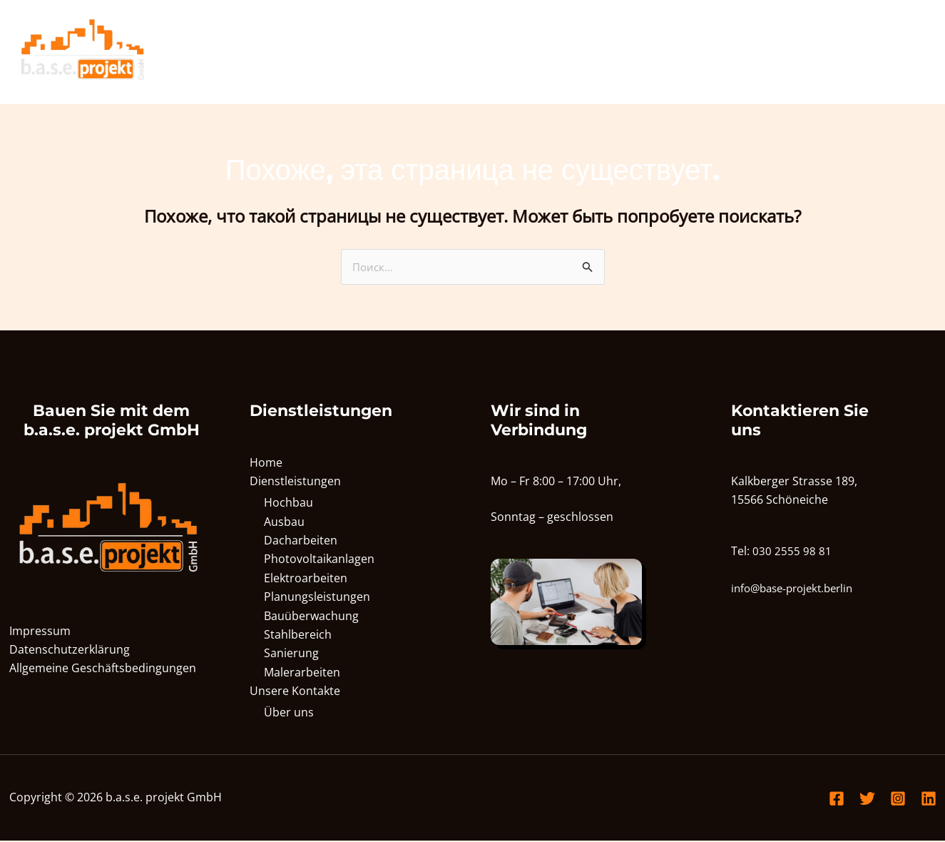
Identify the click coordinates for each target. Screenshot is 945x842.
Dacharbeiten (300, 541)
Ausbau (284, 523)
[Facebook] (836, 800)
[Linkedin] (928, 800)
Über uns (289, 713)
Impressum (40, 631)
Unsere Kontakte (866, 52)
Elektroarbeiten (305, 579)
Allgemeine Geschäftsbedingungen (102, 669)
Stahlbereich (298, 636)
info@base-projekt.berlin (797, 589)
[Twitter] (867, 800)
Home (647, 52)
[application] (785, 52)
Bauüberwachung (311, 617)
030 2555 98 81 (792, 551)
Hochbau (288, 504)
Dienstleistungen (739, 52)
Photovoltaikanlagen (319, 560)
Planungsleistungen (317, 598)
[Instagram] (898, 800)
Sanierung (291, 654)
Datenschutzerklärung (69, 651)
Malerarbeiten (302, 673)
